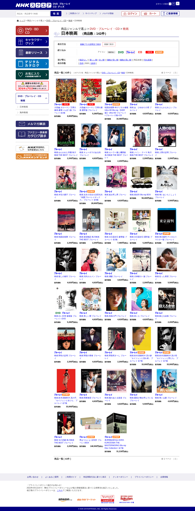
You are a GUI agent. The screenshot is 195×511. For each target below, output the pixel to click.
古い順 (102, 60)
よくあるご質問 (51, 477)
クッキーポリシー (120, 477)
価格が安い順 (112, 60)
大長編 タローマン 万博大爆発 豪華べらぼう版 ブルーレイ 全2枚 (65, 110)
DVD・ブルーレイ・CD (56, 21)
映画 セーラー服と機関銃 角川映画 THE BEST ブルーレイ (116, 155)
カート (150, 13)
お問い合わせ (32, 477)
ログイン (131, 13)
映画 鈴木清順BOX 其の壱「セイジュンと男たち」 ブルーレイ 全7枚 (166, 358)
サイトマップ (91, 13)
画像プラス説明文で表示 (90, 44)
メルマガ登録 (107, 13)
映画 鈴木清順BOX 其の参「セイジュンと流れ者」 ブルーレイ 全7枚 (141, 358)
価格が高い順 (125, 60)
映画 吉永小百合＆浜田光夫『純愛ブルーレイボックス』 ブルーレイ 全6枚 (91, 197)
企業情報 (164, 477)
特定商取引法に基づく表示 (94, 477)
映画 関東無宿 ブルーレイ (90, 398)
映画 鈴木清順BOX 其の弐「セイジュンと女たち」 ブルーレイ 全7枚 (65, 400)
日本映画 (24, 107)
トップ (22, 21)
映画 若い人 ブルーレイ (140, 316)
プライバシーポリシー (144, 477)
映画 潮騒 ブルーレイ (114, 276)
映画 (70, 21)
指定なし (83, 60)
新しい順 (93, 60)
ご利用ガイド (74, 13)
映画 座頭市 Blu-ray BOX (140, 195)
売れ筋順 (148, 60)
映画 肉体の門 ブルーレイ (116, 316)
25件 (81, 63)
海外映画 (24, 112)
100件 (93, 63)
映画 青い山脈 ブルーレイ (166, 398)
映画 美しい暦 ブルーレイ (90, 316)
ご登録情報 (170, 13)
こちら (60, 490)
